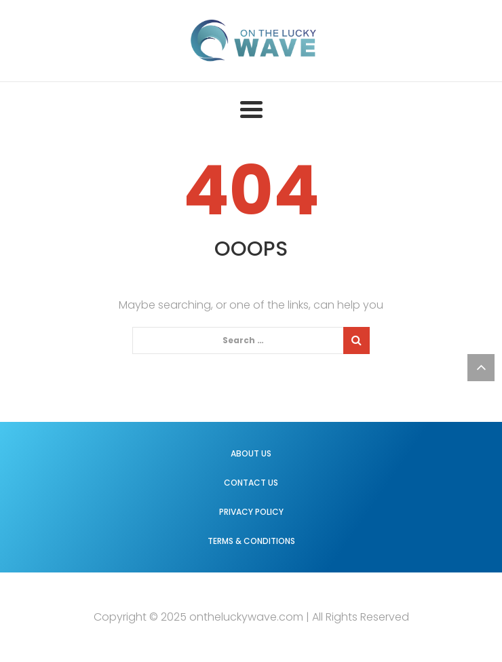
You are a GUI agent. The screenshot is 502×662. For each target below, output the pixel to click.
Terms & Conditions (251, 541)
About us (251, 453)
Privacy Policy (251, 512)
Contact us (251, 482)
